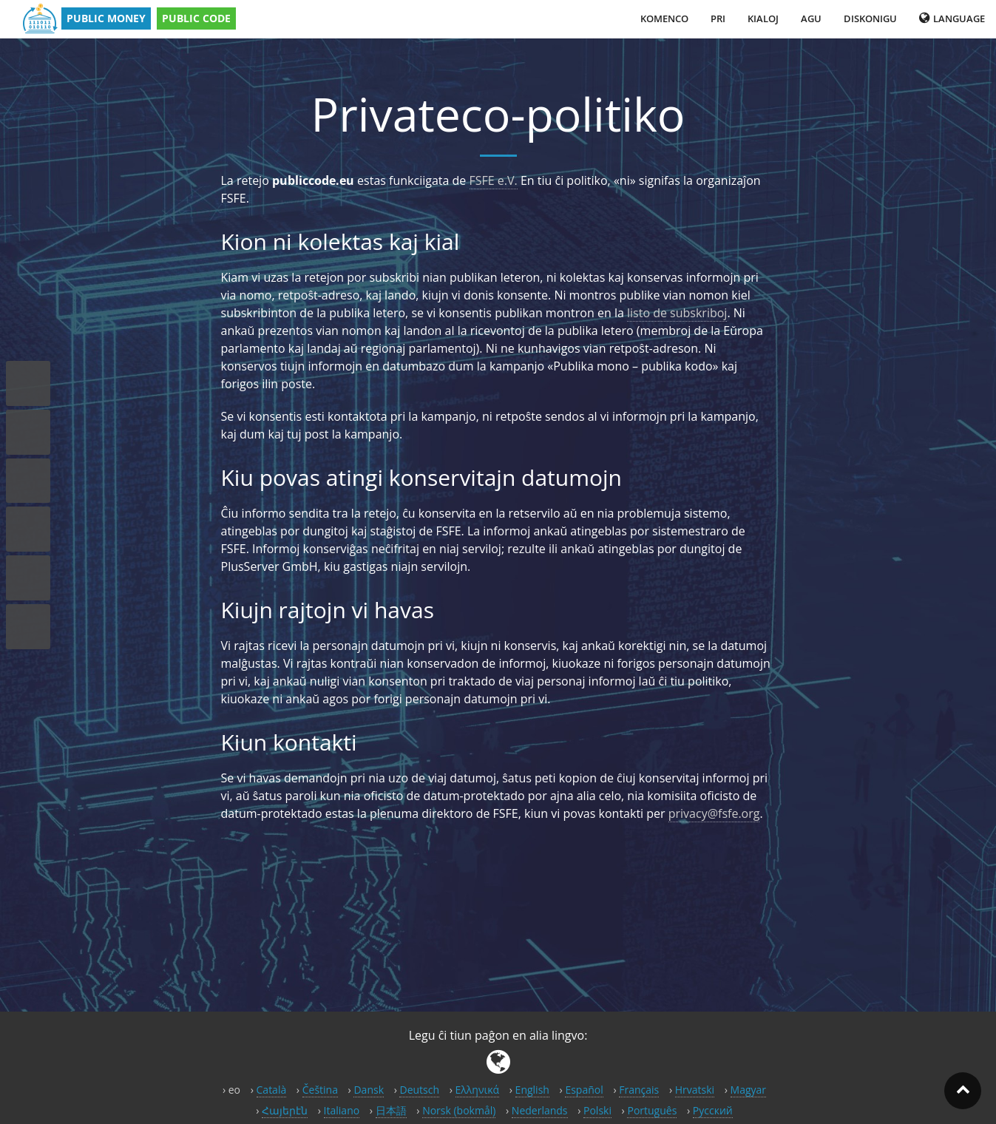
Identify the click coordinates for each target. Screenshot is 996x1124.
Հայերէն (285, 1110)
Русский (713, 1110)
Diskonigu (870, 18)
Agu (811, 18)
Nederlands (540, 1110)
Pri (718, 18)
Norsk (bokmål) (458, 1110)
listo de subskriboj (677, 313)
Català (272, 1090)
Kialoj (763, 18)
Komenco (664, 18)
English (532, 1090)
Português (652, 1110)
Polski (597, 1110)
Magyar (749, 1090)
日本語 (391, 1110)
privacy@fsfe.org (714, 813)
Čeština (320, 1090)
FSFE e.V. (494, 180)
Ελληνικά (477, 1090)
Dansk (368, 1090)
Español (584, 1090)
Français (639, 1090)
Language (952, 18)
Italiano (342, 1110)
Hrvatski (694, 1090)
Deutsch (419, 1090)
